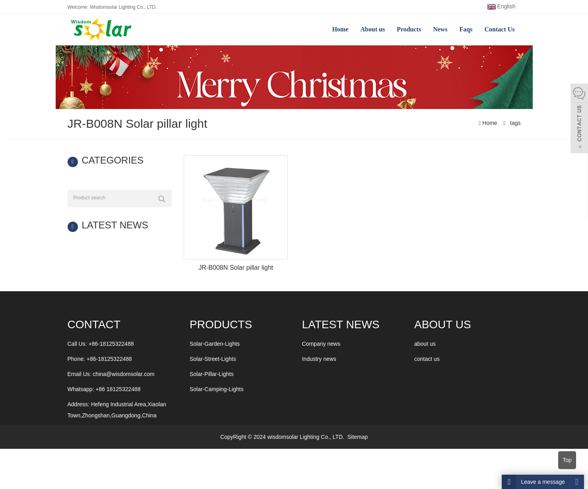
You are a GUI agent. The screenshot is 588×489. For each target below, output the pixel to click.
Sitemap (357, 437)
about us (425, 344)
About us (372, 29)
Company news (321, 344)
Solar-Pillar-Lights (211, 374)
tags (514, 123)
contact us (427, 359)
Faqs (466, 29)
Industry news (319, 359)
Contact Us (500, 29)
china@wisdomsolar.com (123, 374)
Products (409, 29)
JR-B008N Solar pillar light (235, 267)
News (440, 29)
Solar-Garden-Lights (215, 344)
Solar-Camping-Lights (216, 389)
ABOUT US (442, 324)
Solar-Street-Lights (213, 359)
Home (340, 29)
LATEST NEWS (340, 324)
